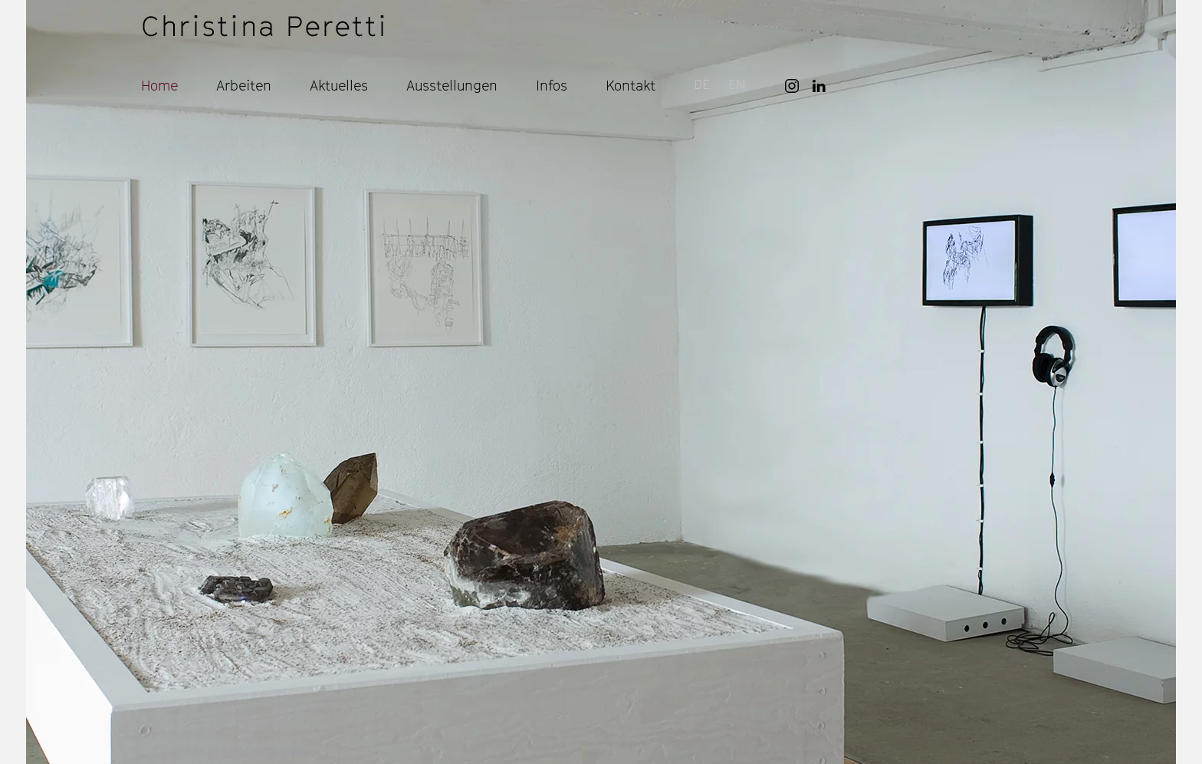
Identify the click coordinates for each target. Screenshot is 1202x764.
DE (702, 84)
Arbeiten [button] (243, 85)
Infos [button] (551, 85)
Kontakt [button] (630, 85)
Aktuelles (339, 85)
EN (737, 84)
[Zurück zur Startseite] (264, 27)
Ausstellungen (452, 85)
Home (159, 85)
